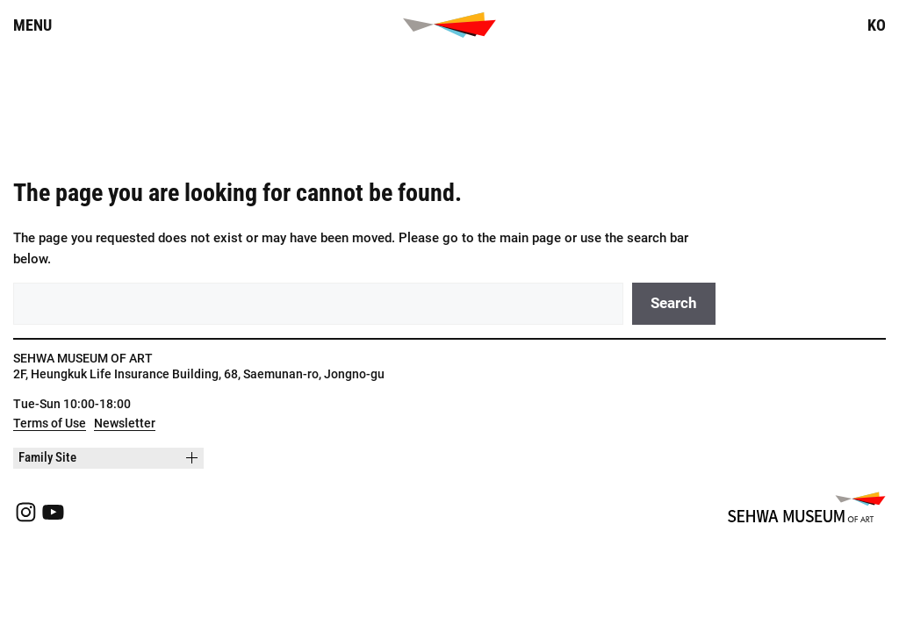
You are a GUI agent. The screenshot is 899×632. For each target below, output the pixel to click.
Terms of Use (49, 423)
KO (876, 25)
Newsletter (124, 423)
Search (674, 303)
